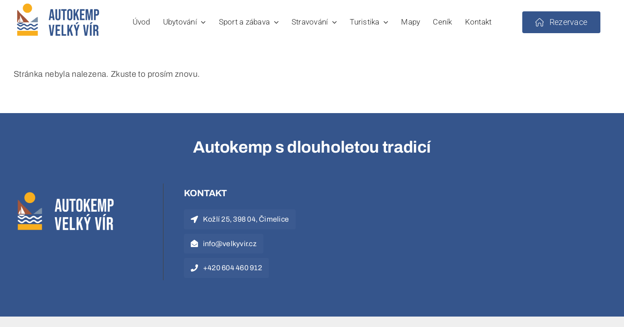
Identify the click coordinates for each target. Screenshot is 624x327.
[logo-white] (68, 192)
